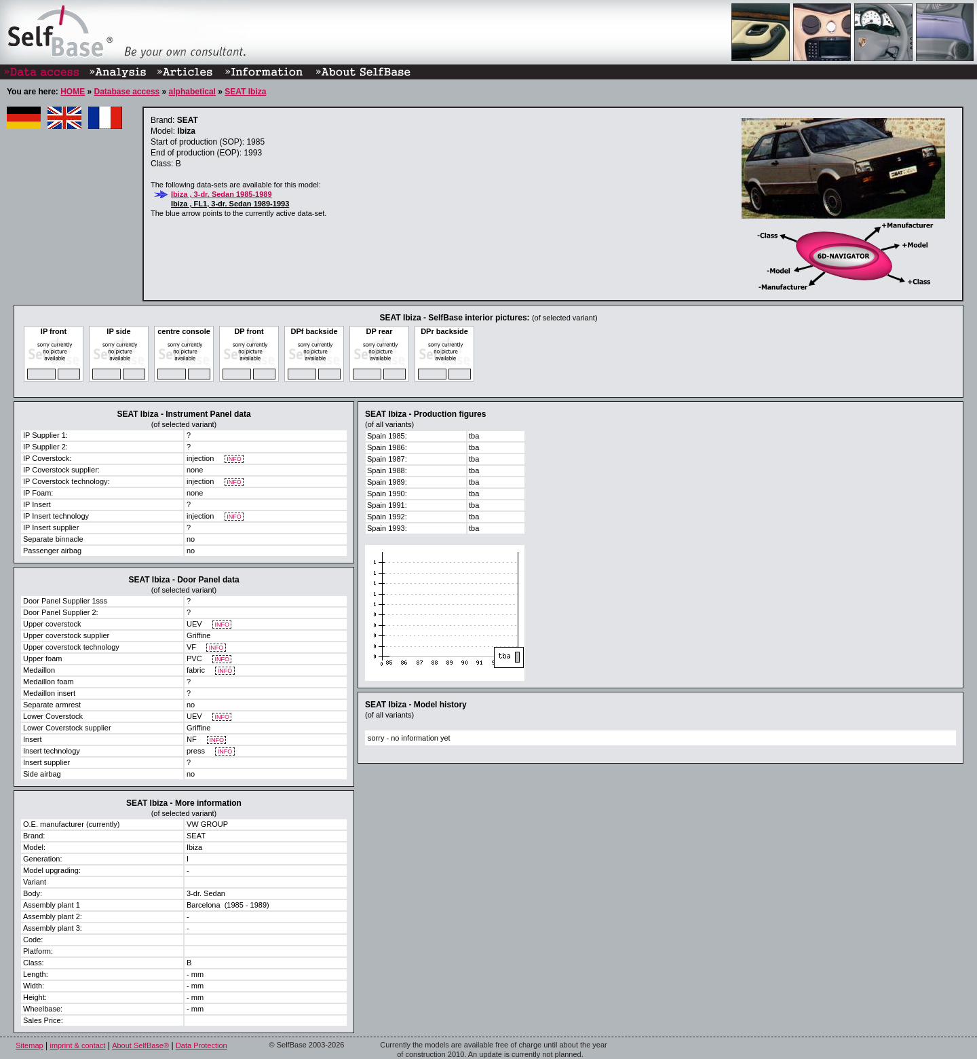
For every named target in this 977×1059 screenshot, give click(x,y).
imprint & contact (77, 1045)
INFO (234, 459)
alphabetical (192, 91)
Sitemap (29, 1045)
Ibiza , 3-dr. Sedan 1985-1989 (221, 194)
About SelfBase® (140, 1045)
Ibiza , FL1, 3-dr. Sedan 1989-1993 (230, 204)
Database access (126, 91)
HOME (72, 91)
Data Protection (201, 1045)
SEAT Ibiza (245, 91)
